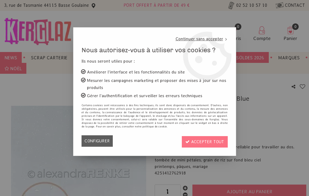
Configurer (97, 141)
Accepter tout (203, 141)
